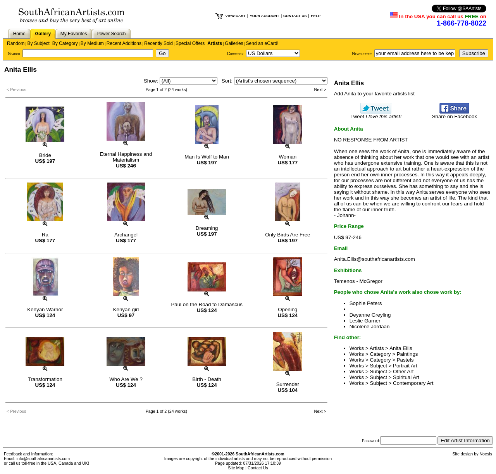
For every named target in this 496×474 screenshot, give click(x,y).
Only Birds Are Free (287, 235)
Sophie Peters (366, 303)
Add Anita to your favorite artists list (374, 94)
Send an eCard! (262, 43)
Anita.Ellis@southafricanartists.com (374, 259)
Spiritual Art (406, 377)
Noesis (485, 454)
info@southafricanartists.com (43, 458)
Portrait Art (405, 366)
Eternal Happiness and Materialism (126, 157)
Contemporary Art (413, 383)
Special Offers (190, 43)
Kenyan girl (126, 309)
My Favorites (73, 33)
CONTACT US (295, 16)
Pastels (405, 360)
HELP (315, 16)
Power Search (111, 33)
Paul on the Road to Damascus (206, 304)
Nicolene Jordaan (370, 326)
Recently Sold (158, 43)
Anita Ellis (400, 348)
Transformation (45, 379)
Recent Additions (124, 43)
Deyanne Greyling (370, 315)
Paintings (407, 354)
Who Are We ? (126, 379)
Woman (287, 157)
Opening (287, 309)
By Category (65, 43)
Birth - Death (206, 379)
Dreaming (207, 228)
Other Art (403, 371)
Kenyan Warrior (45, 309)
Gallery (43, 33)
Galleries (234, 43)
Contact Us (258, 467)
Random (15, 43)
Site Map (236, 467)
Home (19, 33)
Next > (320, 89)
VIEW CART (236, 16)
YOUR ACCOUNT (264, 16)
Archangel (126, 235)
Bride (45, 155)
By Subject (38, 43)
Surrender (287, 384)
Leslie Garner (365, 321)
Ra (45, 235)
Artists (214, 43)
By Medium (92, 43)
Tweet (375, 114)
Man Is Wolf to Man (206, 157)
